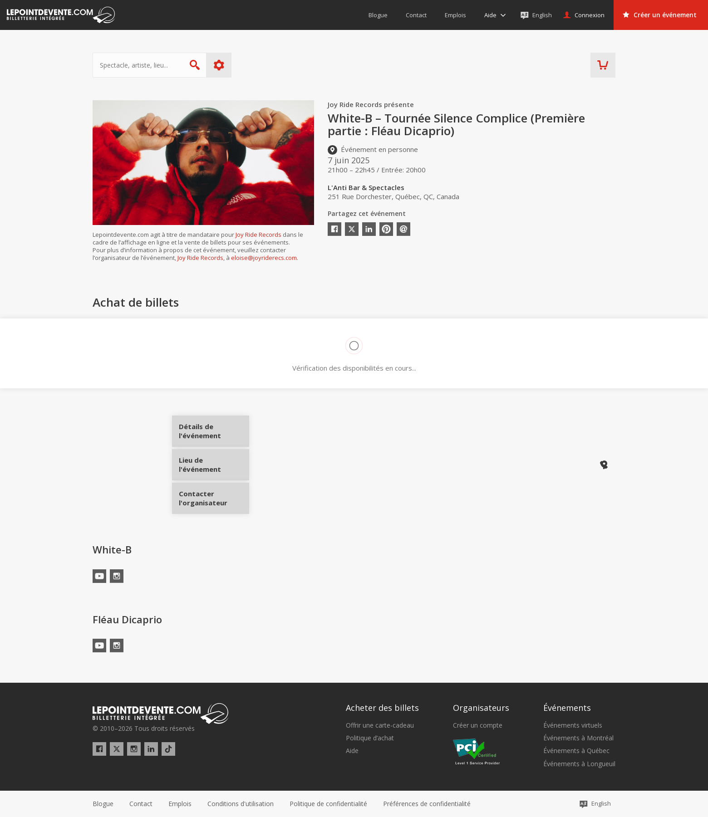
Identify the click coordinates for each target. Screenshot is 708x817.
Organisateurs (481, 707)
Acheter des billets (382, 707)
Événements (567, 707)
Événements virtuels (572, 725)
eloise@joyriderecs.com (264, 258)
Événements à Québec (576, 751)
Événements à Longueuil (579, 764)
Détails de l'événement (214, 434)
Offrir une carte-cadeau (380, 725)
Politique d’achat (370, 738)
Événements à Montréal (578, 738)
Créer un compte (477, 725)
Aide (352, 751)
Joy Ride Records (258, 234)
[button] (427, 804)
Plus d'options (218, 65)
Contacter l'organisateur (214, 495)
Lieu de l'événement (214, 464)
